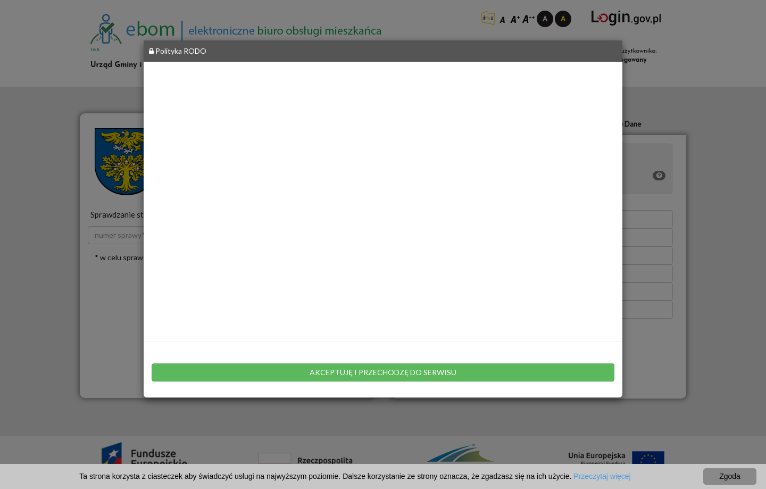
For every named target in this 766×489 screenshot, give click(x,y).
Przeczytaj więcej (601, 476)
